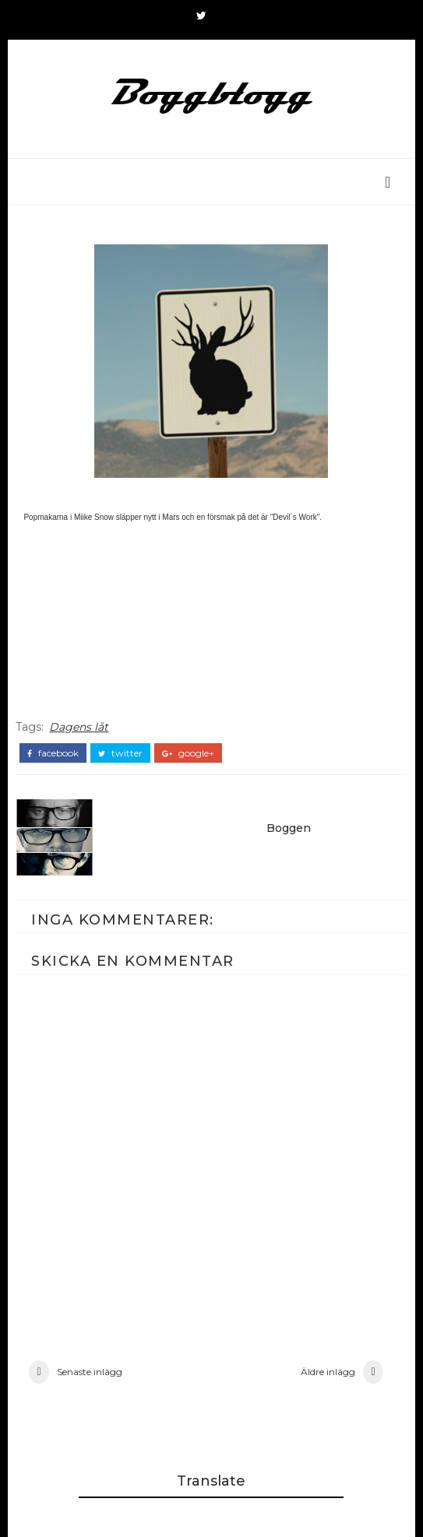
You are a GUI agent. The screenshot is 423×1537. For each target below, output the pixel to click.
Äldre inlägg (328, 1371)
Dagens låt (78, 727)
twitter (120, 753)
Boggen (288, 828)
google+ (188, 753)
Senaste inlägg (89, 1371)
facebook (53, 753)
